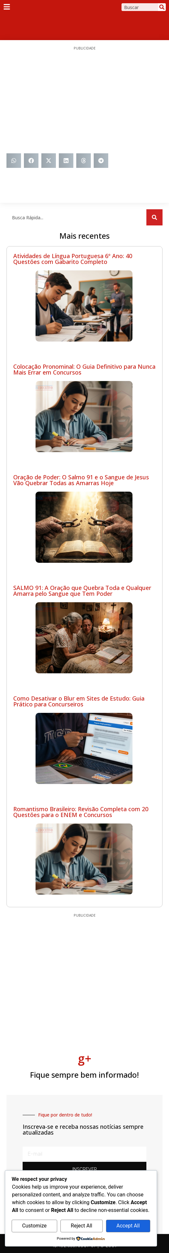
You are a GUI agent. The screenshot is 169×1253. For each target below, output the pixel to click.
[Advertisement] (84, 101)
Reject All (81, 1226)
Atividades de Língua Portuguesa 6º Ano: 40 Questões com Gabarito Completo (72, 259)
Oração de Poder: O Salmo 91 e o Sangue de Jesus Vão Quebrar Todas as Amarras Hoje (81, 480)
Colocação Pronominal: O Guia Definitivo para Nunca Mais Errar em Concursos (84, 369)
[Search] (162, 7)
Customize (34, 1226)
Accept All (128, 1226)
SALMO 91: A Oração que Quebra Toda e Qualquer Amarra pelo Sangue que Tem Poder (82, 590)
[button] (13, 160)
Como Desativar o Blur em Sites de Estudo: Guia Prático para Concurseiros (78, 701)
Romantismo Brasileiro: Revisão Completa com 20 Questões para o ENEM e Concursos (80, 812)
